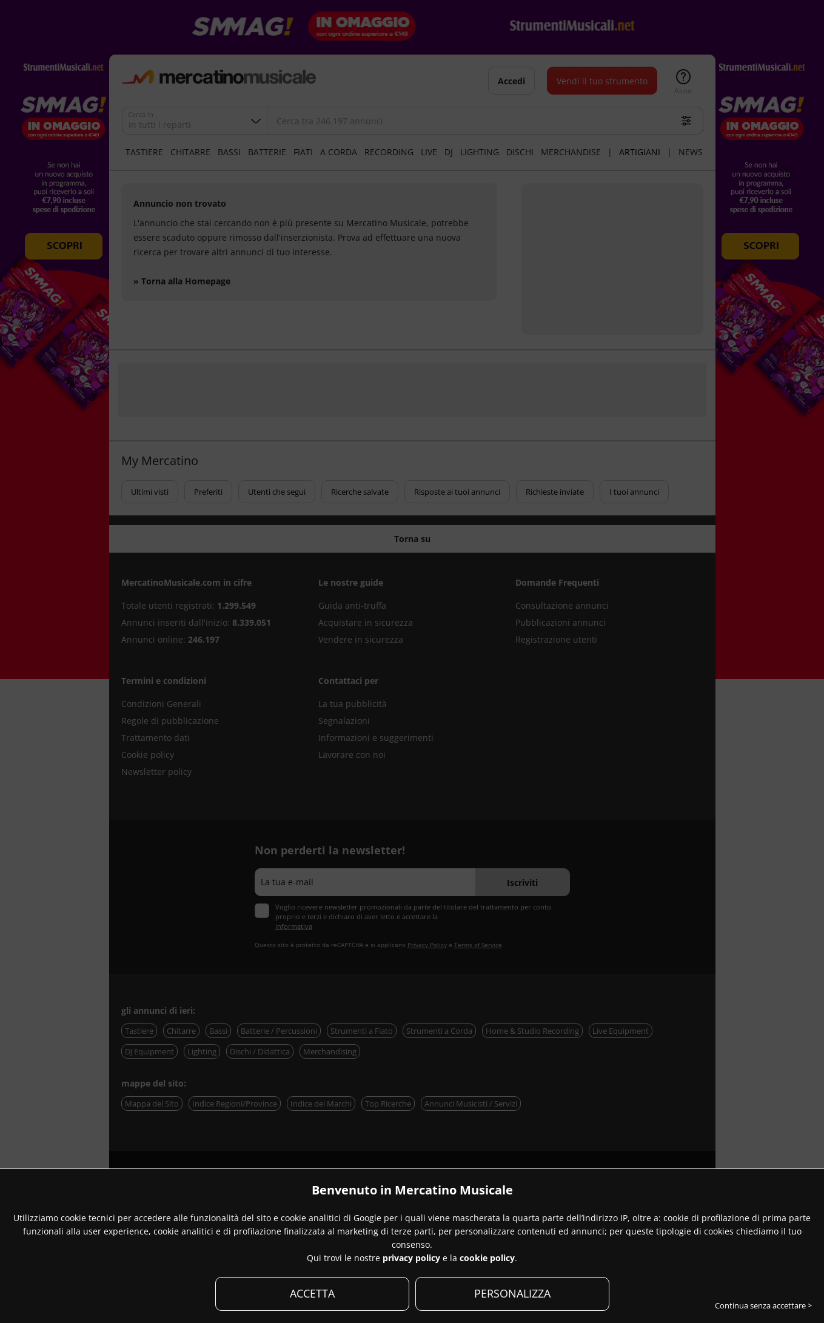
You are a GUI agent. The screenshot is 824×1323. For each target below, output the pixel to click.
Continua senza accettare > (763, 1305)
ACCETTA (312, 1293)
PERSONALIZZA (512, 1293)
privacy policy (411, 1258)
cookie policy (487, 1258)
